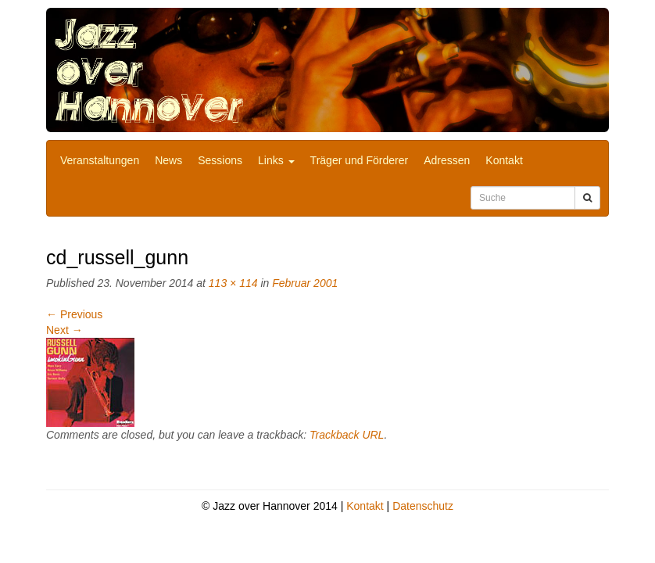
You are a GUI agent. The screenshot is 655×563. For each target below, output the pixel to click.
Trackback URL (347, 435)
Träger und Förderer (359, 160)
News (168, 160)
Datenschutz (422, 506)
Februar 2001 (305, 283)
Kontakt (503, 160)
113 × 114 (233, 283)
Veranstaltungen (99, 160)
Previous (74, 314)
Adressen (447, 160)
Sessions (220, 160)
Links (276, 160)
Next (64, 330)
